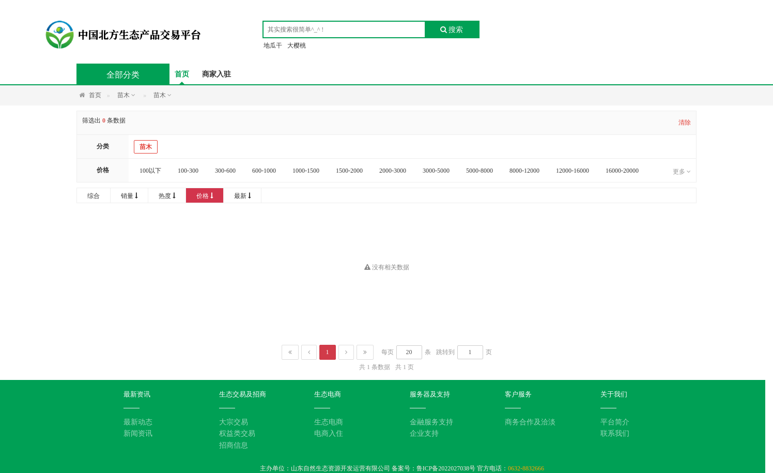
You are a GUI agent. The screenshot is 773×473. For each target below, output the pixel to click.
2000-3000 (392, 170)
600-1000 (264, 170)
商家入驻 (216, 74)
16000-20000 (622, 170)
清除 (684, 122)
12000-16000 (572, 170)
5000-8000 (479, 170)
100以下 (150, 170)
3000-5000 (436, 170)
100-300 (188, 170)
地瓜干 (273, 45)
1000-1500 (305, 170)
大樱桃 (296, 45)
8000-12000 (524, 170)
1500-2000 (349, 170)
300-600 (225, 170)
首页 (182, 74)
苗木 (146, 146)
